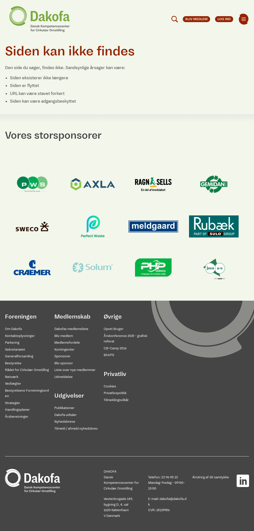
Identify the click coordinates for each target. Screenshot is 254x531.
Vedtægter (13, 383)
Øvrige (113, 316)
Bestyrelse (13, 363)
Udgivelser (69, 395)
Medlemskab (72, 316)
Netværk (11, 377)
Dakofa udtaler (65, 415)
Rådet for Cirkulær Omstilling (27, 370)
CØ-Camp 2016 (115, 348)
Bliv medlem (63, 336)
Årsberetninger (16, 416)
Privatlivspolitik (115, 393)
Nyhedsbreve (64, 421)
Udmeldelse (63, 377)
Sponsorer (62, 356)
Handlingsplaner (17, 410)
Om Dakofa (13, 329)
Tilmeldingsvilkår (116, 400)
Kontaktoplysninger (20, 336)
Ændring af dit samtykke (210, 477)
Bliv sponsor (63, 363)
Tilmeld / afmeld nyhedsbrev (76, 428)
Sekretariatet (15, 349)
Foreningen (20, 316)
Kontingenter (64, 349)
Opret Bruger (114, 329)
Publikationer (64, 408)
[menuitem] (243, 19)
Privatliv (115, 373)
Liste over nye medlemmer (74, 370)
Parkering (12, 342)
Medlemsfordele (67, 342)
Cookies (110, 386)
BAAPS (109, 355)
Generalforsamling (19, 356)
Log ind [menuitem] (224, 19)
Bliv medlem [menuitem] (196, 19)
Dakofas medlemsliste (71, 329)
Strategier (12, 403)
